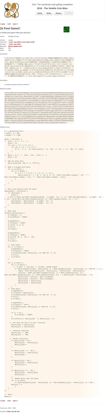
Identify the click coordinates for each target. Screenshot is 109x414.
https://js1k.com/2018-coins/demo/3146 (18, 42)
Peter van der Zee (13, 411)
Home (39, 13)
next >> (15, 24)
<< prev (2, 24)
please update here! (15, 46)
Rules (49, 13)
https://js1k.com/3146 (11, 44)
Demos (58, 13)
